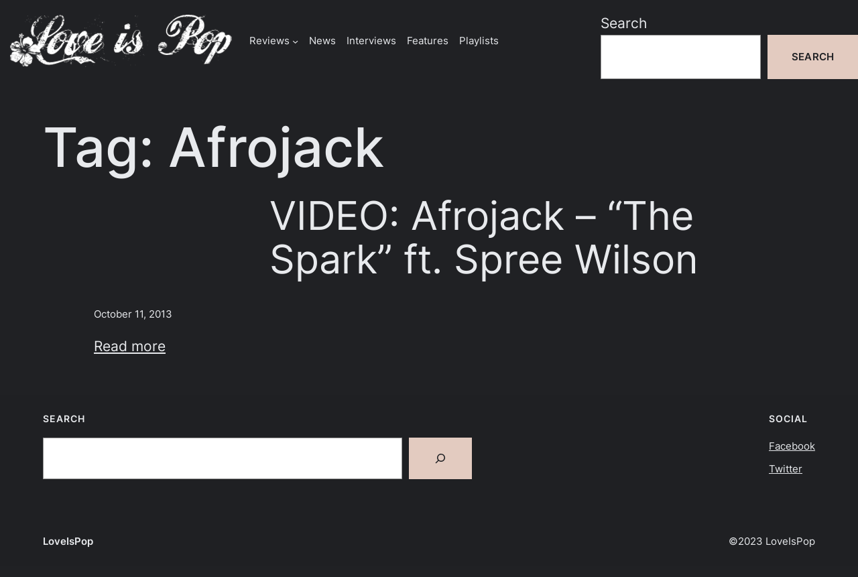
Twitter (785, 468)
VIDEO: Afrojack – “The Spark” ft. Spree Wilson (483, 237)
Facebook (792, 446)
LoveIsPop (68, 541)
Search (624, 22)
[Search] (440, 458)
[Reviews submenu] (295, 41)
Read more (130, 346)
